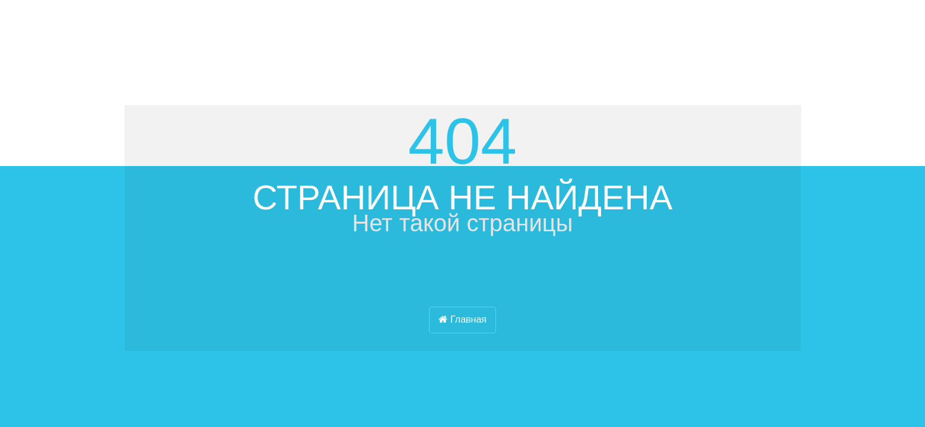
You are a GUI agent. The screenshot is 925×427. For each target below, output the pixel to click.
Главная (462, 319)
